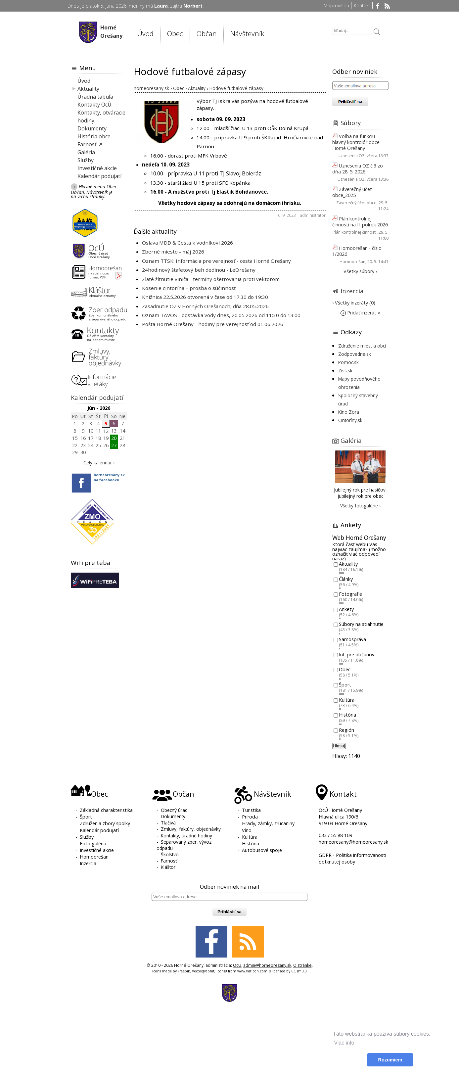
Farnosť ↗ (89, 144)
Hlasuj (339, 745)
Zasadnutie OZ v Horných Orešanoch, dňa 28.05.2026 (205, 306)
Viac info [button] (344, 1043)
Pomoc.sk (348, 362)
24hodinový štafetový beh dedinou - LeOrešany (198, 269)
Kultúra (346, 700)
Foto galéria (93, 843)
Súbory (351, 122)
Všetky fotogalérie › (360, 505)
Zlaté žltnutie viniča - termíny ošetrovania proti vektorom (211, 279)
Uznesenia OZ (351, 156)
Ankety (346, 609)
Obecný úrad (174, 810)
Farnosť (169, 861)
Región (346, 730)
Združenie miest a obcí (362, 346)
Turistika (251, 810)
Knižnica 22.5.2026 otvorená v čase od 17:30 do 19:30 (205, 297)
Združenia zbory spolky (105, 823)
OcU (237, 965)
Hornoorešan (352, 261)
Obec (175, 33)
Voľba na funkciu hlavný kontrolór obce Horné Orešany (356, 142)
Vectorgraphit (203, 971)
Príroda (250, 817)
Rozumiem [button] (390, 1059)
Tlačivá (168, 823)
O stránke (302, 965)
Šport (345, 684)
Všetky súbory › (360, 271)
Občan (207, 33)
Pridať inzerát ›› (360, 312)
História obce (94, 136)
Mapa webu (336, 5)
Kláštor (168, 867)
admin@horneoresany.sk (267, 965)
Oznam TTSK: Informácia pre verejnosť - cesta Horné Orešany (216, 261)
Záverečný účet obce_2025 (352, 192)
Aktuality (88, 88)
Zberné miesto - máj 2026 (173, 251)
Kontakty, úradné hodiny (186, 835)
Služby (85, 160)
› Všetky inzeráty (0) (353, 303)
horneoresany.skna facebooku (109, 477)
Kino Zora (348, 412)
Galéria (86, 152)
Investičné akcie (97, 168)
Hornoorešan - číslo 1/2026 (357, 251)
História (347, 715)
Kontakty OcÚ (94, 104)
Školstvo (170, 854)
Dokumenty (92, 128)
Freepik (184, 971)
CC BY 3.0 (299, 971)
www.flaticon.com (252, 971)
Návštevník (247, 33)
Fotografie (350, 594)
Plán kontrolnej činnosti (355, 232)
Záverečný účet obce (356, 203)
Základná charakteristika (106, 810)
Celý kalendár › (99, 462)
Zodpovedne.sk (354, 354)
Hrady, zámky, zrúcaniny (268, 823)
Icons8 (221, 971)
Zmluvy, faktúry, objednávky (191, 829)
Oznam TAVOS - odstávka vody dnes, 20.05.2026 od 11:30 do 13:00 (221, 315)
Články (346, 579)
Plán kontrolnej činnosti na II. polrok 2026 (360, 221)
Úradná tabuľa (95, 96)
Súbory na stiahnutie (361, 624)
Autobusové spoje (262, 850)
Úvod (145, 33)
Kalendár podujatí (99, 176)
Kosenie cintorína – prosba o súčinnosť (189, 288)
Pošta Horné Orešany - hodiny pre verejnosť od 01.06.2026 (212, 324)
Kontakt (362, 5)
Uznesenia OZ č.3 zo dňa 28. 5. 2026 (357, 169)
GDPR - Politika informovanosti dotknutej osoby (352, 858)
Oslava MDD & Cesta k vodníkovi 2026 (187, 242)
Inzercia (352, 291)
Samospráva (352, 639)
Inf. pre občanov (356, 654)
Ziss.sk (345, 370)
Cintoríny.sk (350, 420)
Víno (247, 830)
